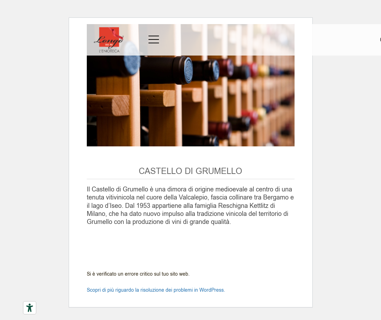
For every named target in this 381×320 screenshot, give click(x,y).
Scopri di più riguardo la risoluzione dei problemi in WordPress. (156, 290)
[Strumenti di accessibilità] (29, 307)
